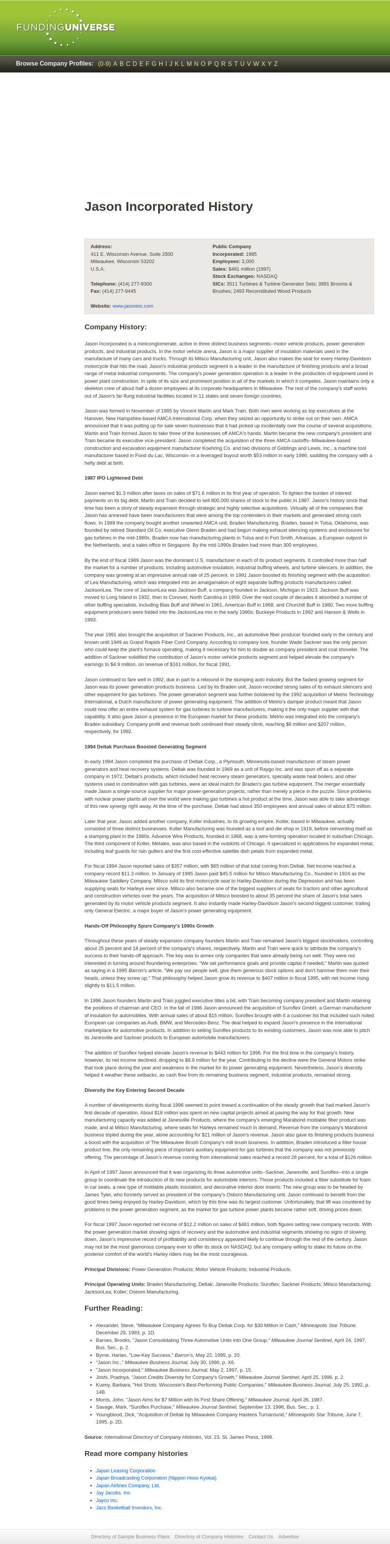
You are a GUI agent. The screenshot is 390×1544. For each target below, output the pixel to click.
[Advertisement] (229, 139)
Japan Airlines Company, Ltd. (128, 1485)
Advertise (288, 1536)
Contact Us (261, 1536)
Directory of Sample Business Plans (130, 1536)
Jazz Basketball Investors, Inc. (129, 1507)
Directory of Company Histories (209, 1536)
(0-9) (104, 64)
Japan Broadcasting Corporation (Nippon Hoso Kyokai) (156, 1478)
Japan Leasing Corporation (125, 1470)
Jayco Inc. (107, 1500)
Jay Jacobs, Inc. (113, 1493)
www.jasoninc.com (133, 306)
